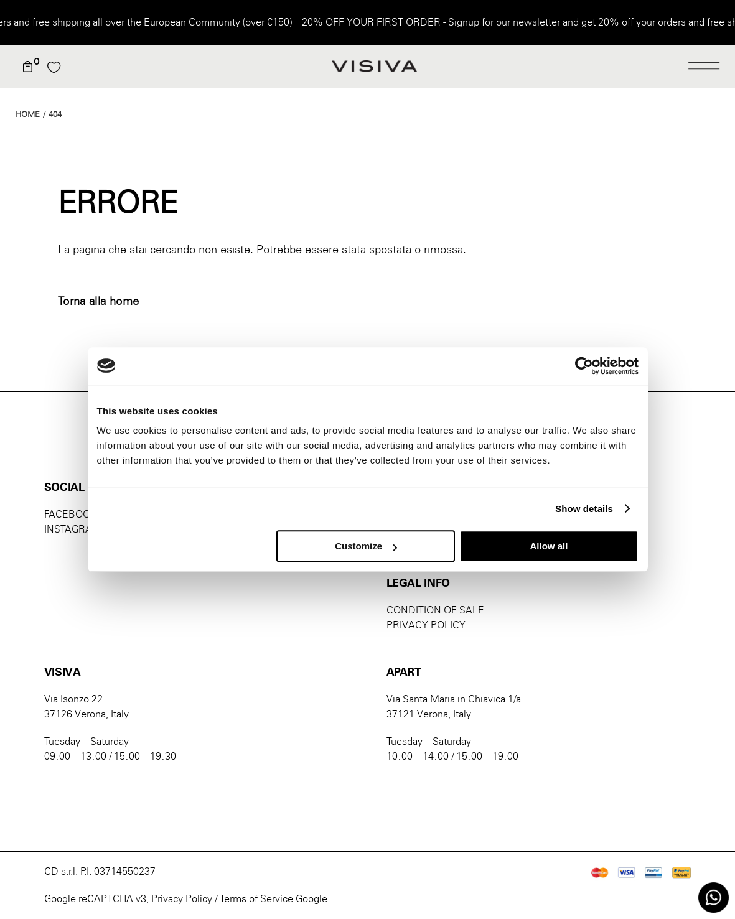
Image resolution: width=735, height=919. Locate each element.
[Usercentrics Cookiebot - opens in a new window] (584, 366)
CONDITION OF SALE (435, 610)
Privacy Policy (181, 899)
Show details (584, 508)
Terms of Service (256, 899)
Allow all (549, 546)
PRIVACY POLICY (426, 625)
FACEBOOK (70, 514)
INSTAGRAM (72, 529)
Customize (366, 546)
